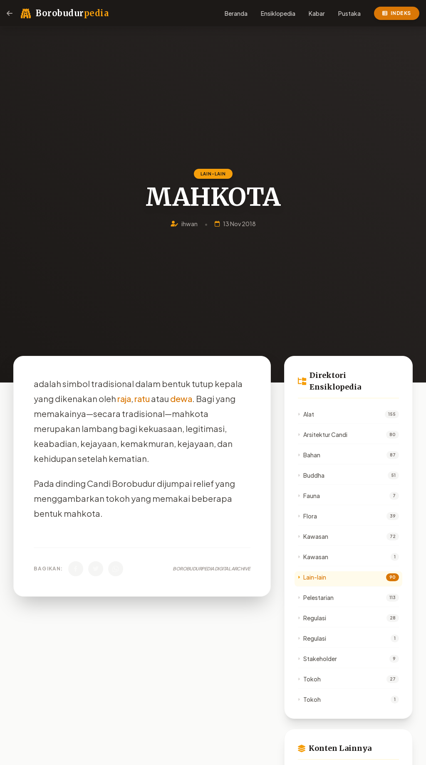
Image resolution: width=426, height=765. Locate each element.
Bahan (309, 455)
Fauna (309, 495)
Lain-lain (312, 577)
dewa (181, 398)
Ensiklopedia (278, 13)
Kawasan (313, 536)
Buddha (311, 475)
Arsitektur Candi (322, 434)
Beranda (236, 13)
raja (124, 398)
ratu (142, 398)
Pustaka (349, 13)
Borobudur (72, 13)
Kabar (317, 13)
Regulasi (312, 618)
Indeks (396, 13)
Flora (307, 516)
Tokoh (309, 679)
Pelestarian (316, 597)
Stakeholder (317, 658)
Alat (306, 414)
